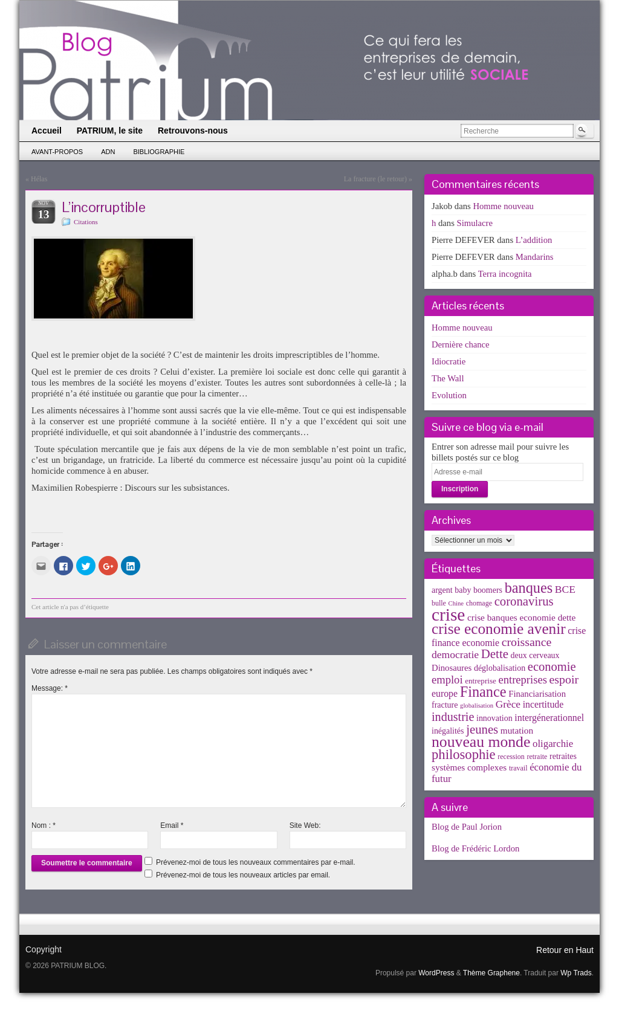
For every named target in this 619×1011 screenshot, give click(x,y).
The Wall (448, 378)
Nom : (43, 825)
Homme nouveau (503, 206)
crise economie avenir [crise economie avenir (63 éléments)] (499, 628)
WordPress (436, 973)
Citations (86, 221)
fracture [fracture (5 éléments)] (445, 704)
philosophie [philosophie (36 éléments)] (464, 754)
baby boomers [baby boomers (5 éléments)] (478, 590)
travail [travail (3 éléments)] (518, 768)
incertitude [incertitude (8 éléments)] (543, 704)
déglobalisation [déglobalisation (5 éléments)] (499, 668)
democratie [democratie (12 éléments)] (455, 654)
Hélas (39, 179)
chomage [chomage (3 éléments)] (479, 603)
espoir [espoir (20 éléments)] (564, 679)
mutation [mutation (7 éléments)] (517, 730)
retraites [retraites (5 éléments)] (563, 756)
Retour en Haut (565, 950)
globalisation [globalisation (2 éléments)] (476, 705)
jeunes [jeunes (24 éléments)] (482, 729)
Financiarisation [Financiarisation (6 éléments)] (537, 694)
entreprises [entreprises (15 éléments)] (522, 679)
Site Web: (305, 825)
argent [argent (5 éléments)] (442, 590)
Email (171, 825)
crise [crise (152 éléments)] (448, 614)
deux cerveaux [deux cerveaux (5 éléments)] (535, 655)
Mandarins (535, 257)
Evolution (449, 395)
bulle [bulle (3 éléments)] (439, 603)
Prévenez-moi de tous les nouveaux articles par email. (243, 875)
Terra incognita (505, 274)
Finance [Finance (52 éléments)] (483, 691)
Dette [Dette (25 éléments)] (494, 654)
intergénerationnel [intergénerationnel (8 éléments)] (549, 717)
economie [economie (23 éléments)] (552, 666)
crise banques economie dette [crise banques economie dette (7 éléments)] (521, 617)
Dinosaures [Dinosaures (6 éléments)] (452, 668)
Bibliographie (158, 151)
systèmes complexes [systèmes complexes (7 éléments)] (469, 767)
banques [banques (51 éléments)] (529, 588)
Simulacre (475, 223)
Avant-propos (57, 151)
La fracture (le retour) (375, 179)
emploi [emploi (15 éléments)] (447, 679)
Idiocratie (448, 361)
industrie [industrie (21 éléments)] (453, 716)
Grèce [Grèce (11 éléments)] (508, 704)
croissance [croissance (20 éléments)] (527, 641)
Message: (49, 688)
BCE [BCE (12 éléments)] (565, 589)
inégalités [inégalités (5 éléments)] (448, 730)
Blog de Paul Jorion (467, 827)
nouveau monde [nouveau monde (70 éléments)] (481, 742)
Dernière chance (461, 344)
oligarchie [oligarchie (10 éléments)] (553, 743)
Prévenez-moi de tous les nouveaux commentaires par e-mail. (255, 862)
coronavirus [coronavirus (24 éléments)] (524, 601)
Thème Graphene (491, 973)
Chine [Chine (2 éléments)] (456, 603)
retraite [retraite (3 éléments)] (537, 756)
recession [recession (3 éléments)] (511, 756)
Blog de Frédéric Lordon (475, 848)
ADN (108, 151)
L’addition (534, 240)
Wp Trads (575, 973)
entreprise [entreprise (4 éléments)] (480, 680)
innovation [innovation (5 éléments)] (494, 718)
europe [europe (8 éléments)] (445, 693)
